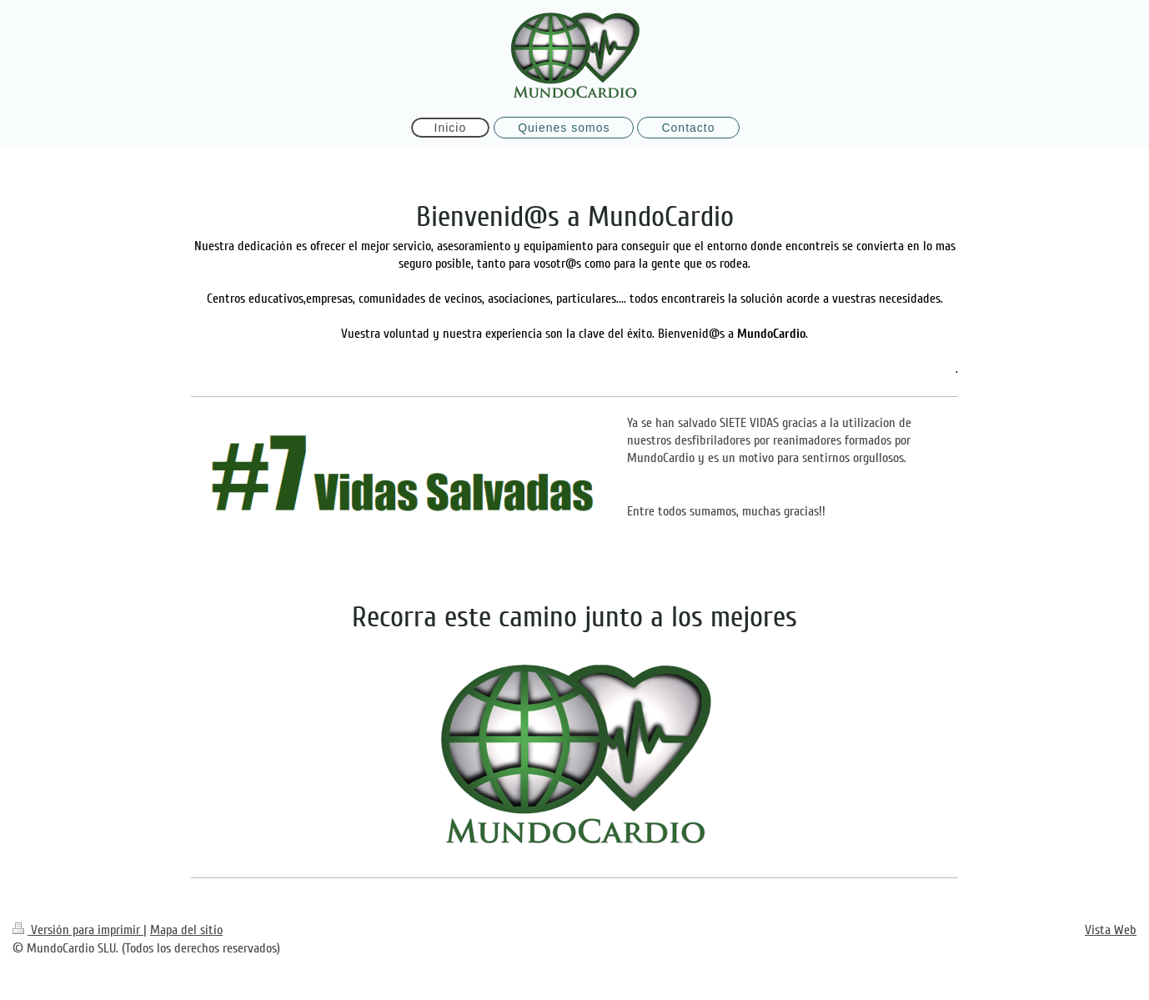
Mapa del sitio (186, 930)
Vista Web (1110, 930)
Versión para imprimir (78, 930)
